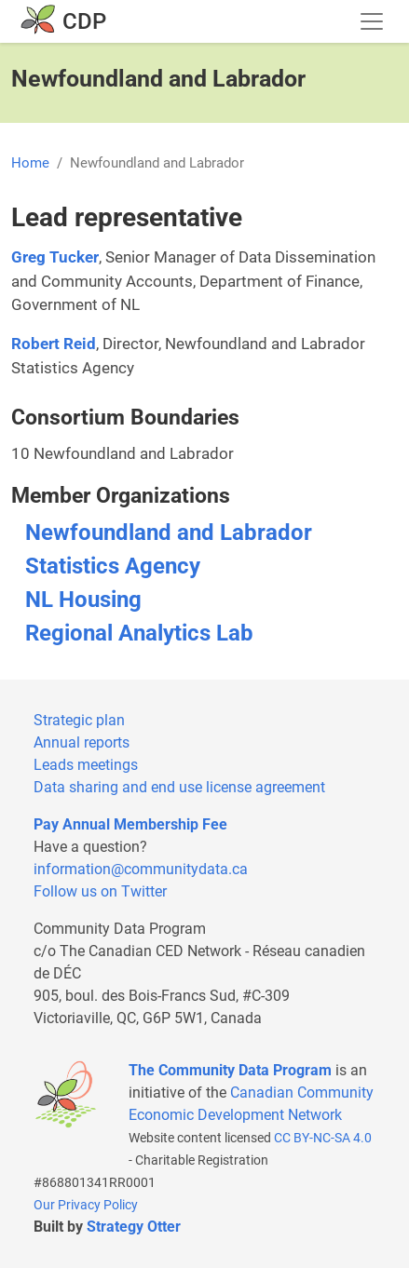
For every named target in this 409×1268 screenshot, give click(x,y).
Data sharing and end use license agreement (179, 787)
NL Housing (83, 600)
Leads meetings (86, 765)
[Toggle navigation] (372, 21)
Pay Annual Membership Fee (130, 824)
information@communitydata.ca (141, 869)
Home (30, 163)
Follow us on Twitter (100, 891)
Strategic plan (79, 720)
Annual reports (82, 742)
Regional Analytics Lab (139, 633)
